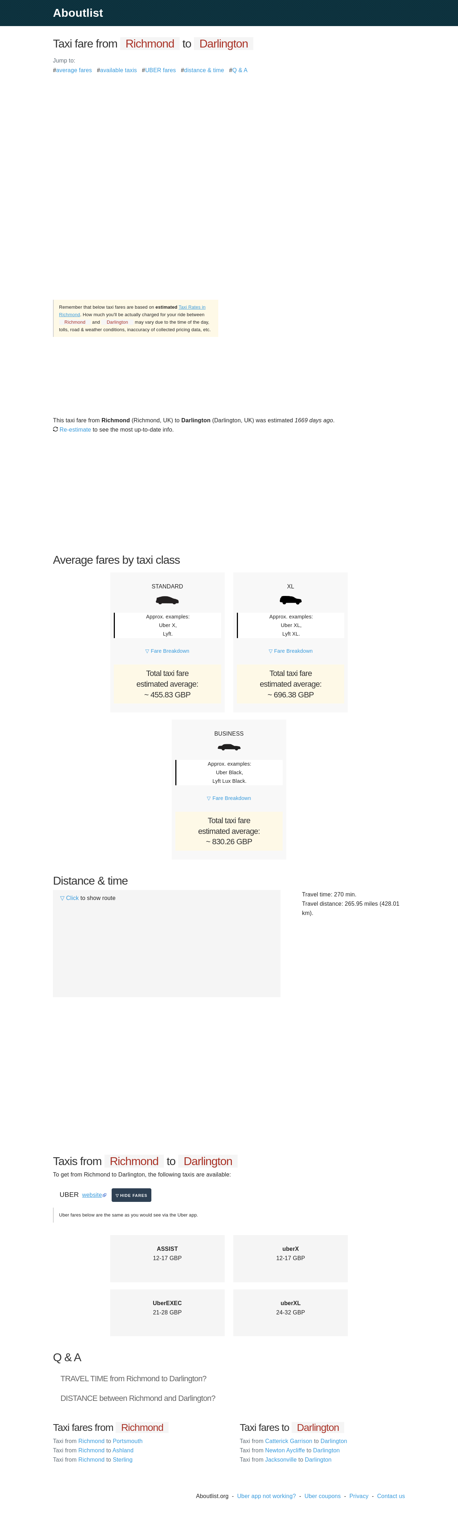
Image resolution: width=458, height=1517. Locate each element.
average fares (74, 70)
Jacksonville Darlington (286, 1460)
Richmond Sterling (93, 1460)
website (92, 1195)
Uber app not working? (266, 1496)
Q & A (240, 70)
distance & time (204, 70)
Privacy (359, 1496)
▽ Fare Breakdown (167, 651)
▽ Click (69, 898)
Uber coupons (322, 1496)
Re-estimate (72, 430)
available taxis (118, 70)
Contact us (391, 1496)
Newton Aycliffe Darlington (290, 1450)
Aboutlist (78, 12)
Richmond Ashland (93, 1450)
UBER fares (160, 70)
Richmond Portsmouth (98, 1441)
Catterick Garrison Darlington (293, 1441)
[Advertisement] (229, 125)
